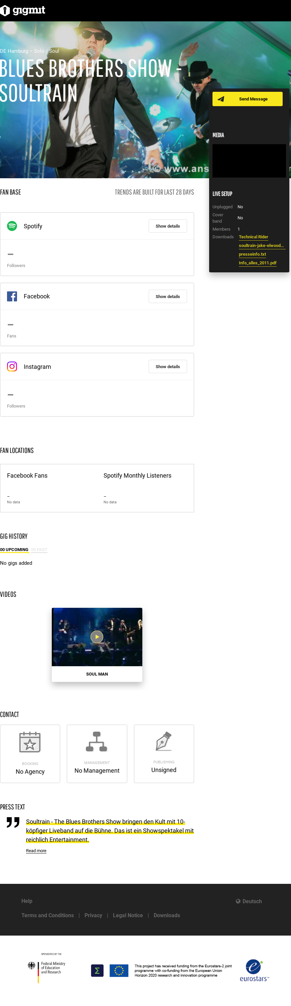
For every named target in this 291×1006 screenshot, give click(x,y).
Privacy (93, 915)
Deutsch (252, 901)
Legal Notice (128, 915)
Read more (36, 850)
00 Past (39, 549)
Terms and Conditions (47, 915)
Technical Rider (253, 236)
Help (26, 901)
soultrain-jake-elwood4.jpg (262, 245)
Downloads (167, 915)
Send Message (253, 98)
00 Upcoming (14, 549)
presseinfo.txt (252, 254)
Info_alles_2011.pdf (258, 262)
